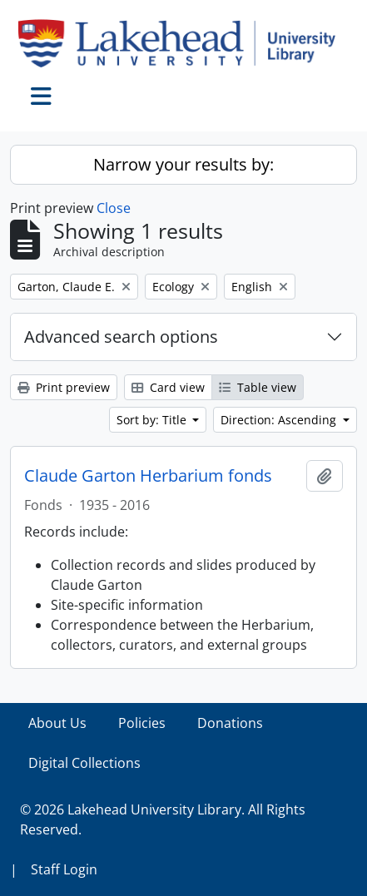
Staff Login (64, 869)
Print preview (63, 387)
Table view (257, 387)
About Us (57, 723)
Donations (230, 723)
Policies (142, 723)
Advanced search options (121, 336)
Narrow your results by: (183, 164)
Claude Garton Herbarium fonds (148, 476)
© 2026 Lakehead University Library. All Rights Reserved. (162, 819)
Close (114, 208)
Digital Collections (84, 763)
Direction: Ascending (280, 420)
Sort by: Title (153, 420)
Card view (168, 387)
